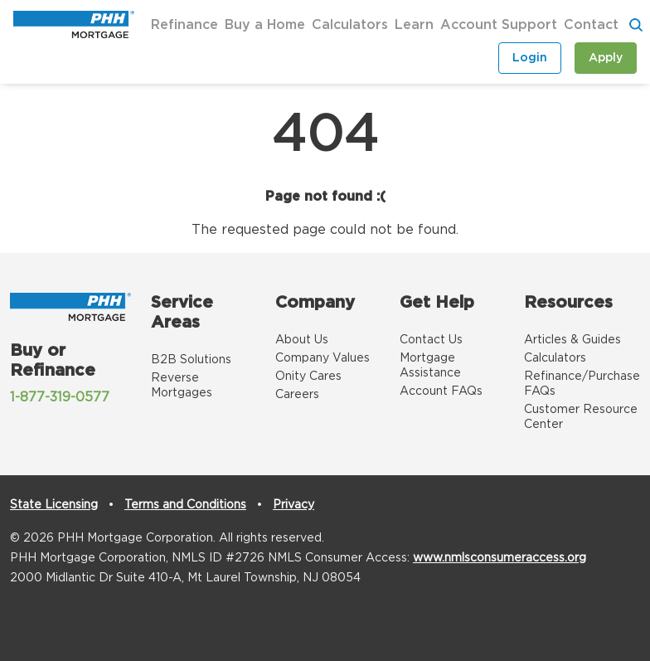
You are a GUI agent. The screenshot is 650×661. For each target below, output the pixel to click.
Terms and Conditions (185, 505)
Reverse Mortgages (181, 385)
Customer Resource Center (581, 417)
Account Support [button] (498, 25)
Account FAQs (441, 391)
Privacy (293, 505)
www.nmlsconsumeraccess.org (499, 558)
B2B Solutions (191, 360)
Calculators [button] (350, 25)
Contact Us (431, 340)
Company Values (322, 358)
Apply (606, 58)
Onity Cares (308, 376)
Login (529, 58)
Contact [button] (591, 25)
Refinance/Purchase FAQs (582, 384)
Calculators (555, 358)
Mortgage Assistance (430, 365)
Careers (297, 395)
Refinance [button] (184, 25)
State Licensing (54, 505)
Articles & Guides (572, 340)
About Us (301, 340)
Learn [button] (414, 25)
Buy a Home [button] (265, 25)
